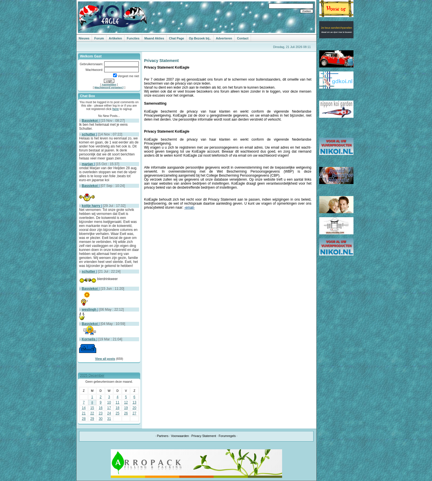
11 (117, 402)
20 (134, 408)
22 (92, 413)
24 (109, 413)
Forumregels (227, 436)
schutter (89, 134)
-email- (189, 207)
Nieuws (84, 38)
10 (109, 402)
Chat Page (176, 38)
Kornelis (89, 339)
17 (109, 408)
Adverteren (224, 38)
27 (134, 413)
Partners (162, 436)
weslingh (89, 310)
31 (109, 419)
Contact (242, 38)
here (115, 109)
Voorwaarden (180, 436)
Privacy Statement (203, 436)
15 (92, 408)
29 (92, 419)
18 (117, 408)
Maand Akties (154, 38)
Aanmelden (109, 84)
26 (126, 413)
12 (126, 402)
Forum (99, 38)
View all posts (105, 358)
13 (134, 402)
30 (101, 419)
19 (126, 408)
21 (84, 413)
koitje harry (91, 206)
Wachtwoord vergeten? (109, 87)
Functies (133, 38)
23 (101, 413)
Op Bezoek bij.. (200, 38)
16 (101, 408)
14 (84, 408)
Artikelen (115, 38)
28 (84, 419)
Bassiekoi (90, 121)
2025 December (92, 376)
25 (117, 413)
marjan (88, 164)
